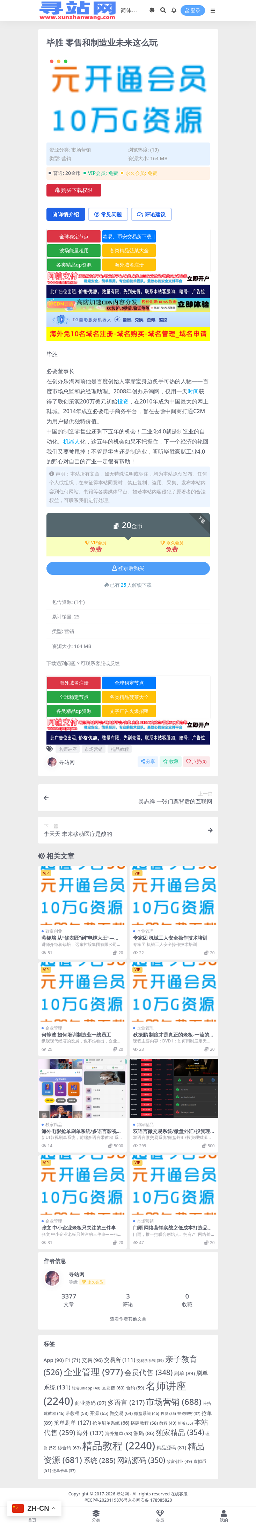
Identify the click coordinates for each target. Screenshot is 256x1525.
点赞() (196, 761)
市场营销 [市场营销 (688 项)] (173, 1401)
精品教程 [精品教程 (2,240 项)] (118, 1446)
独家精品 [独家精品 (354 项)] (180, 1432)
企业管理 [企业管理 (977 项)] (93, 1372)
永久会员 (171, 542)
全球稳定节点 (74, 236)
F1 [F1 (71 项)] (72, 1360)
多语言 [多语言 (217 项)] (126, 1402)
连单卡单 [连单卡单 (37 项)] (63, 1470)
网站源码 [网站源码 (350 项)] (141, 1460)
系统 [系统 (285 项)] (99, 1460)
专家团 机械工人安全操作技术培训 (170, 937)
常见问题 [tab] (108, 214)
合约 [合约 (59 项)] (135, 1388)
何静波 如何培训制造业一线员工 (76, 1034)
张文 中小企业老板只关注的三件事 (79, 1227)
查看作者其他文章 (128, 1319)
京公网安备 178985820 (150, 1500)
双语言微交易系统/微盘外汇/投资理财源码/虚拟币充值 (171, 1134)
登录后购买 (128, 568)
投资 (123, 401)
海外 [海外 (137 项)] (89, 1433)
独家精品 (53, 1124)
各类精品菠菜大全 (129, 250)
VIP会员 (95, 542)
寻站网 (60, 762)
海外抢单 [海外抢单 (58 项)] (118, 1433)
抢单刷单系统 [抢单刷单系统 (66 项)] (111, 1423)
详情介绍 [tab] (66, 214)
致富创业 (53, 931)
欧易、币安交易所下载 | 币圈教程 (129, 237)
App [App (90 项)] (54, 1359)
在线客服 (179, 1494)
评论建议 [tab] (151, 214)
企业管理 (145, 931)
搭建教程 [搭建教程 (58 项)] (144, 1423)
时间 (193, 391)
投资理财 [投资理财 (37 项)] (188, 1413)
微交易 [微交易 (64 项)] (121, 1413)
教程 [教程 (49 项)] (167, 1423)
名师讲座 (68, 749)
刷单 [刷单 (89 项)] (184, 1373)
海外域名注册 (129, 264)
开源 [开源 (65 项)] (99, 1413)
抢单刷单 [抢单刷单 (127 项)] (72, 1422)
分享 (148, 761)
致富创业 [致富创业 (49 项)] (179, 1461)
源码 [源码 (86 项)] (143, 1433)
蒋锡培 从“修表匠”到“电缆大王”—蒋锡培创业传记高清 (80, 940)
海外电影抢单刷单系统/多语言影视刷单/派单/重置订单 (82, 1134)
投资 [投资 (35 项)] (168, 1413)
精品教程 (120, 749)
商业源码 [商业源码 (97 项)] (91, 1402)
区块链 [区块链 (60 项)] (113, 1388)
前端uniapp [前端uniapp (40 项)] (86, 1388)
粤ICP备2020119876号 (106, 1500)
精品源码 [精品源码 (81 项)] (171, 1447)
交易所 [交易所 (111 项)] (119, 1360)
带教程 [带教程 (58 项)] (77, 1413)
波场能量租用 (74, 250)
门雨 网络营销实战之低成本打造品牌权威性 (173, 1230)
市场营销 (81, 149)
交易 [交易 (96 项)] (92, 1359)
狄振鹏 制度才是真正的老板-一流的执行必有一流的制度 (173, 1037)
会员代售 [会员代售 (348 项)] (148, 1372)
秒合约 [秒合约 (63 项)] (69, 1448)
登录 (192, 10)
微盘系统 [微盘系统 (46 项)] (146, 1413)
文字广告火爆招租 (129, 711)
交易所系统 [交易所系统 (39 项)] (150, 1360)
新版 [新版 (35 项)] (185, 1423)
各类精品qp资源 (74, 264)
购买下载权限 (74, 190)
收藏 (170, 761)
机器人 (71, 441)
